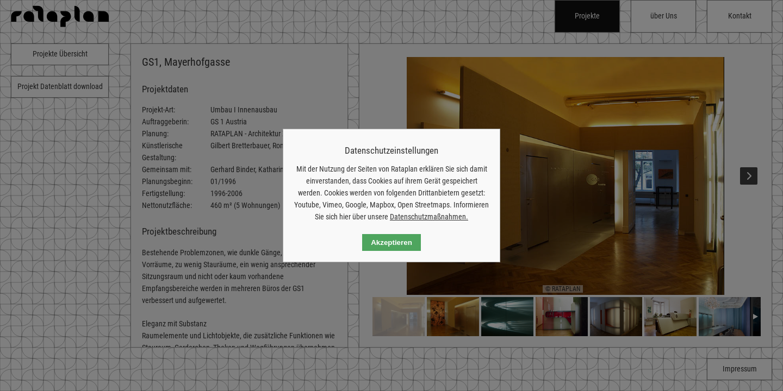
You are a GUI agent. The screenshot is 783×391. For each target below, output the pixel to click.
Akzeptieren (391, 242)
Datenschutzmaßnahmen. (429, 216)
